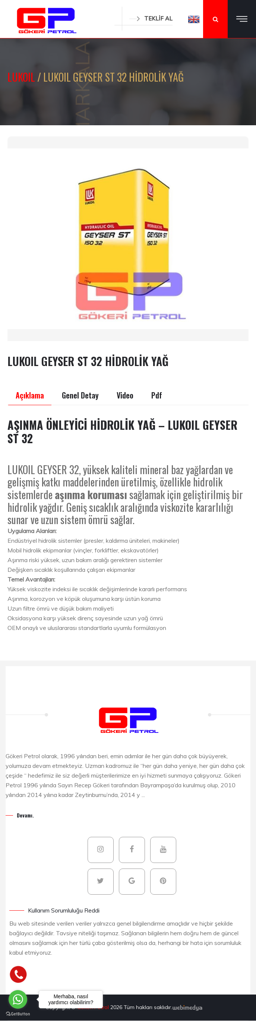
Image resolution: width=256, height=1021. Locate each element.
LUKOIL (22, 77)
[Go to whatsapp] (18, 999)
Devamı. (25, 815)
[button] (193, 19)
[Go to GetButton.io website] (18, 1013)
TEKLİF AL (151, 18)
